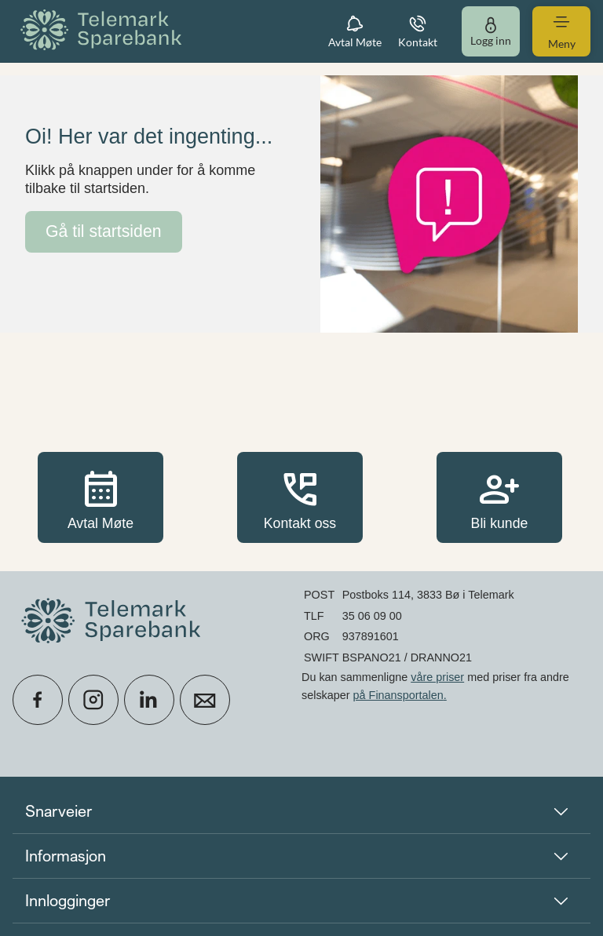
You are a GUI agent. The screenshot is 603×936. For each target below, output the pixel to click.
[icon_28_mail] (205, 700)
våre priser (437, 677)
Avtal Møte (100, 497)
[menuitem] (104, 31)
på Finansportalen (398, 695)
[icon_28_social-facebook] (38, 700)
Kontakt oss (300, 497)
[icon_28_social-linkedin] (149, 700)
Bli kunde (499, 497)
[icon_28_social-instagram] (93, 700)
